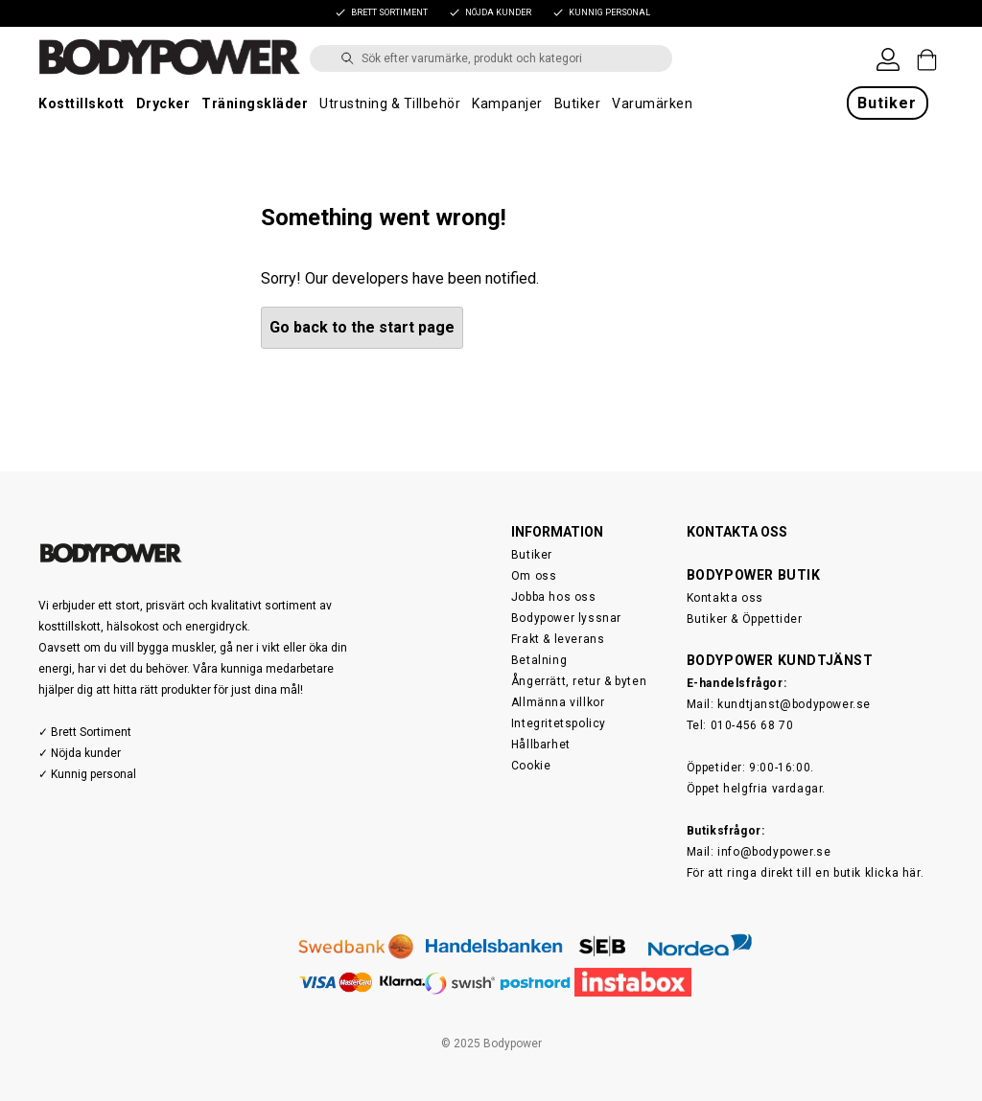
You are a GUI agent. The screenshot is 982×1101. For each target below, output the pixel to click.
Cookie (531, 765)
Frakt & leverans (558, 639)
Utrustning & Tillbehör (389, 103)
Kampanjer (507, 103)
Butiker (577, 103)
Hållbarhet (541, 744)
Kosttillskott (81, 103)
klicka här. (894, 873)
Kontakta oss (725, 598)
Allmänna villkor (558, 702)
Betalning (539, 660)
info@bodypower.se (773, 852)
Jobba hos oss (553, 597)
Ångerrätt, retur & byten (578, 681)
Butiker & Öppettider (745, 619)
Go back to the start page (362, 327)
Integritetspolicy (558, 723)
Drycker (163, 103)
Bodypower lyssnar (566, 618)
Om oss (534, 576)
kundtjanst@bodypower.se (794, 704)
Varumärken (652, 103)
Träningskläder (254, 103)
